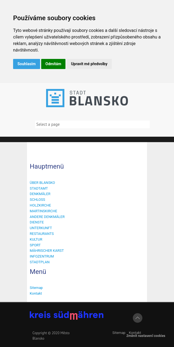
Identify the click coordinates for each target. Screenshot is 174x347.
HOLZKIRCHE (40, 205)
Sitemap (36, 288)
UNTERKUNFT (41, 228)
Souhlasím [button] (26, 64)
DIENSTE (37, 222)
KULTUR (36, 239)
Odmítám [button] (53, 64)
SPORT (35, 245)
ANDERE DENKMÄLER (47, 217)
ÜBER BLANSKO (42, 183)
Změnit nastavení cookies (145, 335)
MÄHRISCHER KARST (47, 251)
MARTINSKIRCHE (43, 211)
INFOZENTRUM (42, 256)
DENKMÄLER (40, 194)
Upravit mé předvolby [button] (89, 64)
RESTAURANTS (42, 234)
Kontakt (36, 293)
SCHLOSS (37, 200)
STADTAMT (39, 188)
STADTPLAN (40, 262)
